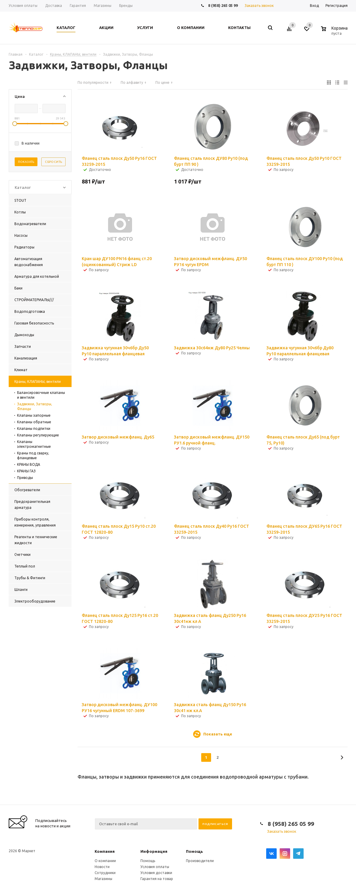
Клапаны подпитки (33, 428)
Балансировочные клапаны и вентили (41, 395)
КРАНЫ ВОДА (28, 464)
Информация (153, 851)
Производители (200, 861)
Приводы (25, 478)
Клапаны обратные (34, 422)
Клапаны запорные (34, 415)
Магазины (103, 879)
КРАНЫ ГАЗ (26, 471)
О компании (105, 861)
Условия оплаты (154, 867)
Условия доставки (156, 873)
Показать (26, 161)
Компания (105, 851)
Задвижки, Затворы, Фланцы (34, 406)
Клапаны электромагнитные (34, 444)
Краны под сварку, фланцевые (33, 455)
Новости (102, 867)
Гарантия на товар (156, 879)
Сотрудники (105, 873)
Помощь (194, 851)
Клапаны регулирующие (38, 435)
